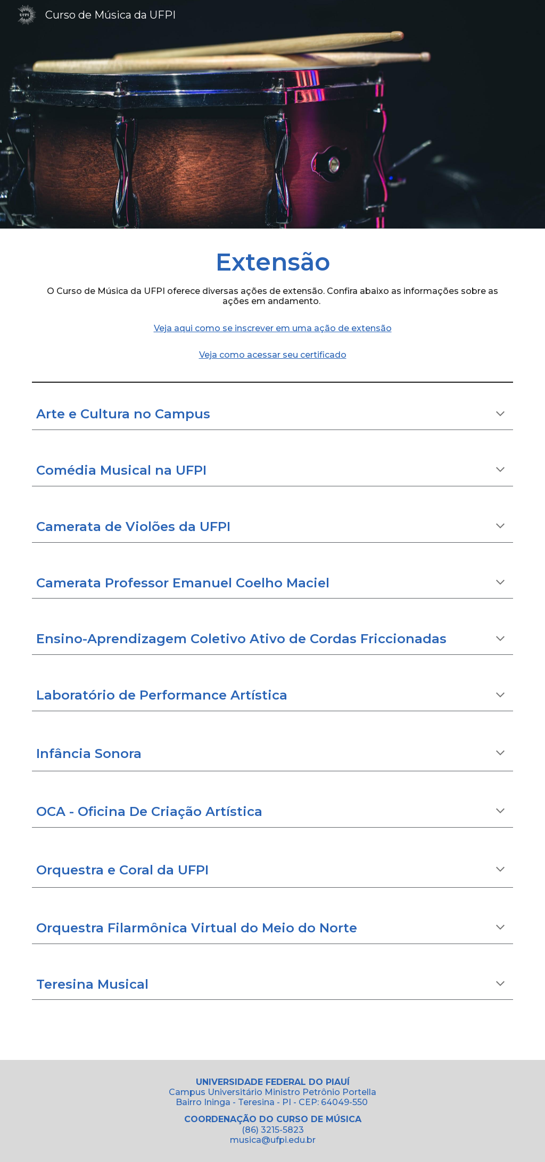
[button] (500, 414)
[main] (273, 302)
